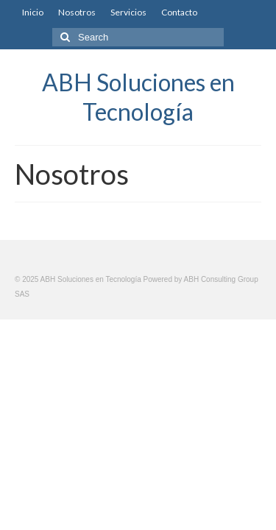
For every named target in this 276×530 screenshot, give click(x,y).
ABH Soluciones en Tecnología (138, 97)
